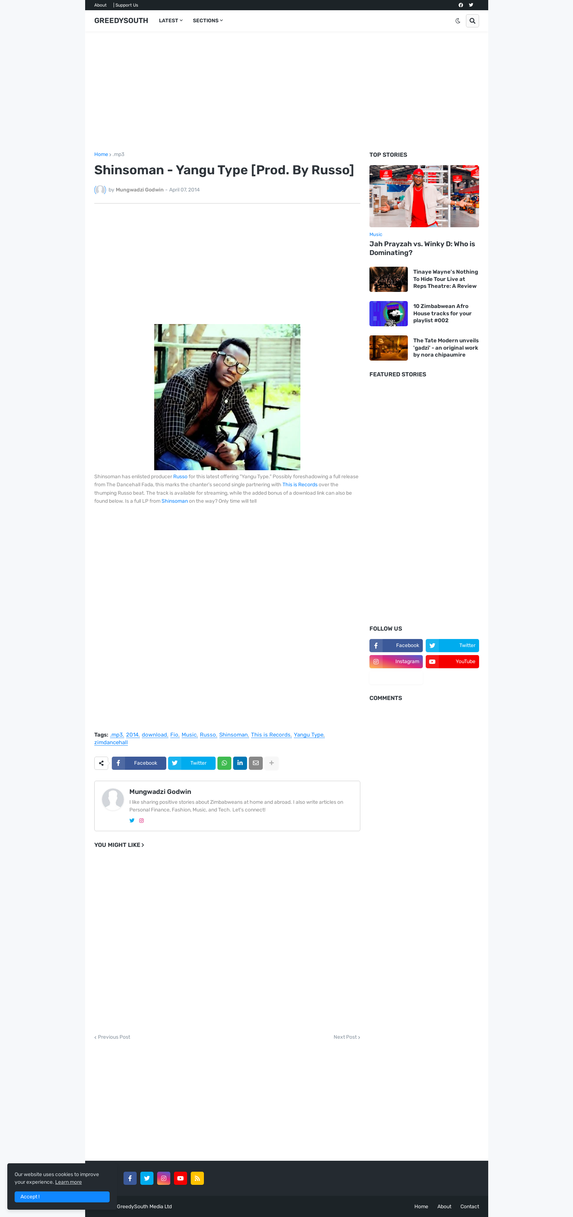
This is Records (300, 485)
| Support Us (125, 5)
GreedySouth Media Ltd (144, 1206)
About (100, 5)
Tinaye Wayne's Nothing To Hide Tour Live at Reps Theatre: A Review (445, 279)
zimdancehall (111, 743)
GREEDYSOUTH (121, 20)
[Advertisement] (286, 92)
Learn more (68, 1182)
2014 (132, 735)
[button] (458, 20)
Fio (174, 735)
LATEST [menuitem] (168, 21)
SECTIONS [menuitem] (206, 21)
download (154, 735)
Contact (469, 1206)
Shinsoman (175, 501)
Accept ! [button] (29, 1197)
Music (189, 735)
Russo (180, 477)
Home (101, 154)
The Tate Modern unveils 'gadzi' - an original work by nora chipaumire (446, 347)
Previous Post (114, 1037)
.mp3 (118, 154)
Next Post (345, 1037)
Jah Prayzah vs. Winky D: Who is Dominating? (422, 248)
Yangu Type (308, 735)
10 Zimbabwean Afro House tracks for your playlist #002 (442, 313)
